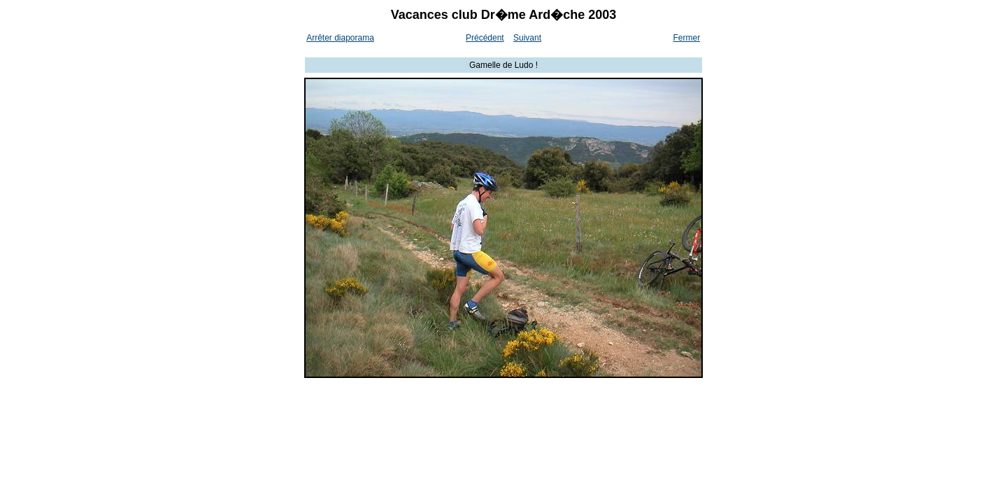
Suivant (527, 38)
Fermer (687, 38)
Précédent (485, 38)
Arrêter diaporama (340, 38)
